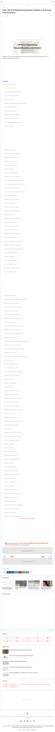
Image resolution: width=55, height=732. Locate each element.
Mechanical (38, 684)
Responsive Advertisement (27, 699)
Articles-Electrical (13, 684)
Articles (7, 7)
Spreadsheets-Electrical (14, 686)
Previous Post (4, 630)
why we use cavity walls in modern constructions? (46, 588)
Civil (8, 568)
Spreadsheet (5, 686)
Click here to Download (27, 518)
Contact (28, 729)
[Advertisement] (27, 30)
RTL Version (34, 729)
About (24, 729)
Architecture (5, 684)
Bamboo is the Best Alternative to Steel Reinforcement (20, 649)
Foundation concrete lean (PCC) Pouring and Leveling (33, 588)
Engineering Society (8, 725)
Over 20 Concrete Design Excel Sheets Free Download (20, 667)
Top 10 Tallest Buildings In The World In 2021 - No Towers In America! (23, 672)
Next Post (51, 630)
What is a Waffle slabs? (10, 84)
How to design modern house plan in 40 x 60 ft (7, 588)
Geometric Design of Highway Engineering (17, 661)
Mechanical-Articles (45, 684)
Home (4, 7)
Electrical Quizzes (30, 684)
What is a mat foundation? (10, 88)
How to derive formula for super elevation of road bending (21, 655)
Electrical (23, 684)
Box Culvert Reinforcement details (20, 588)
